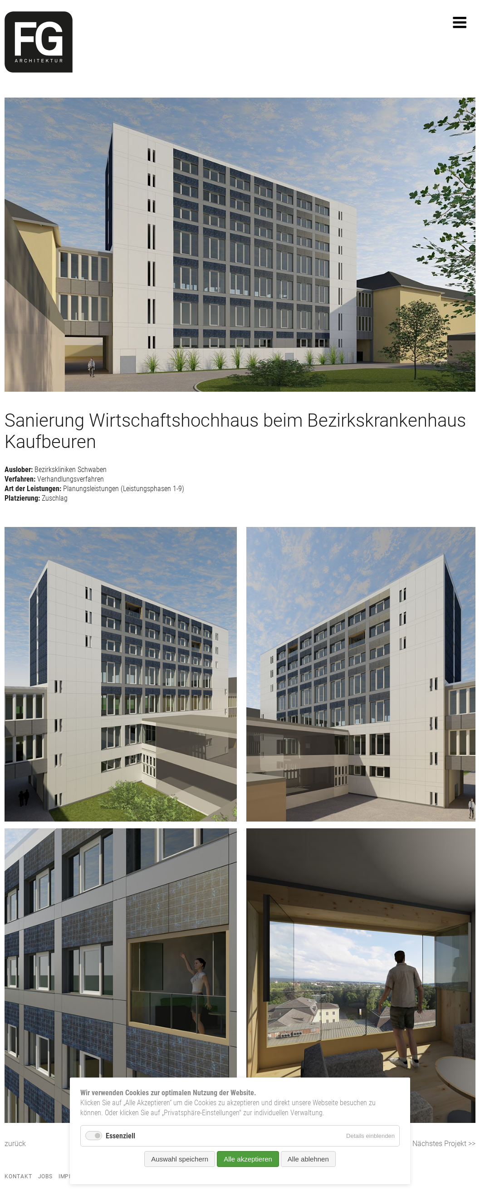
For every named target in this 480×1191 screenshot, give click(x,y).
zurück (15, 1143)
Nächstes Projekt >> (443, 1143)
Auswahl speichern (179, 1159)
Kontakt (18, 1176)
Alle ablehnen (308, 1159)
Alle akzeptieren (248, 1159)
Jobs (45, 1176)
